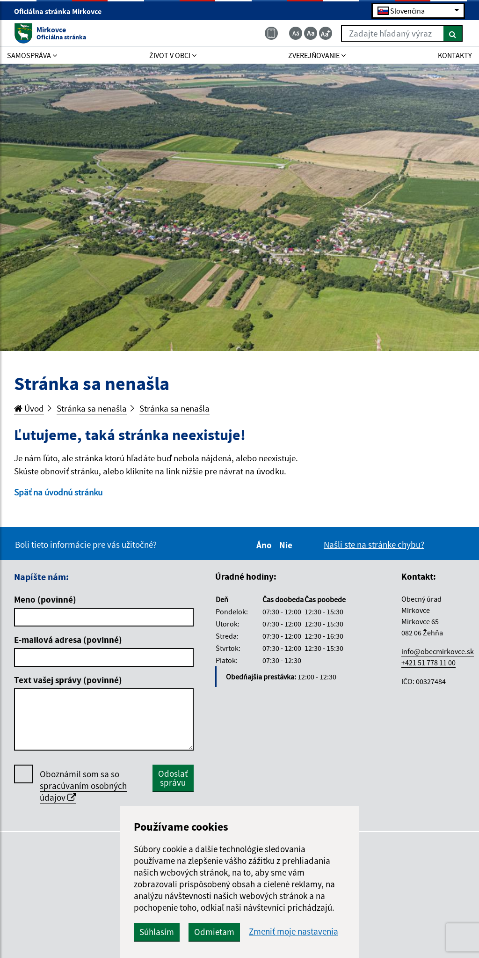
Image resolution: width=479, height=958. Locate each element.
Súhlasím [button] (156, 931)
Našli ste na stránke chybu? (374, 544)
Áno (265, 545)
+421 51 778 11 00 (428, 662)
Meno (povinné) (45, 599)
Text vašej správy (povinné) (68, 679)
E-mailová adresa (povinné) (68, 639)
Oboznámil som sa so (83, 785)
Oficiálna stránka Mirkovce (61, 11)
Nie (287, 545)
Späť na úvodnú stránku (58, 492)
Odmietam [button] (214, 931)
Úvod (29, 408)
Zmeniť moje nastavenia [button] (293, 931)
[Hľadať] (453, 33)
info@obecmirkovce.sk (437, 651)
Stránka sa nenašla (92, 408)
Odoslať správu (173, 778)
